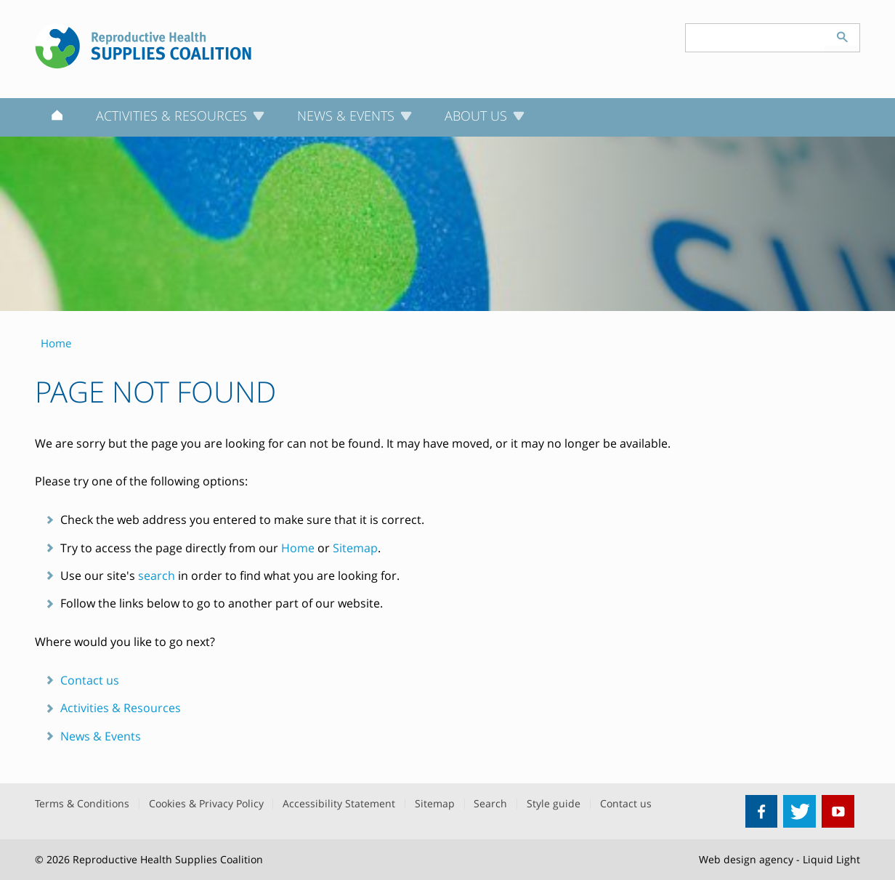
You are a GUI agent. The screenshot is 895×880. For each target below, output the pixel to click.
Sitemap (355, 548)
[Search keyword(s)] (755, 38)
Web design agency (746, 859)
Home (298, 548)
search (156, 576)
